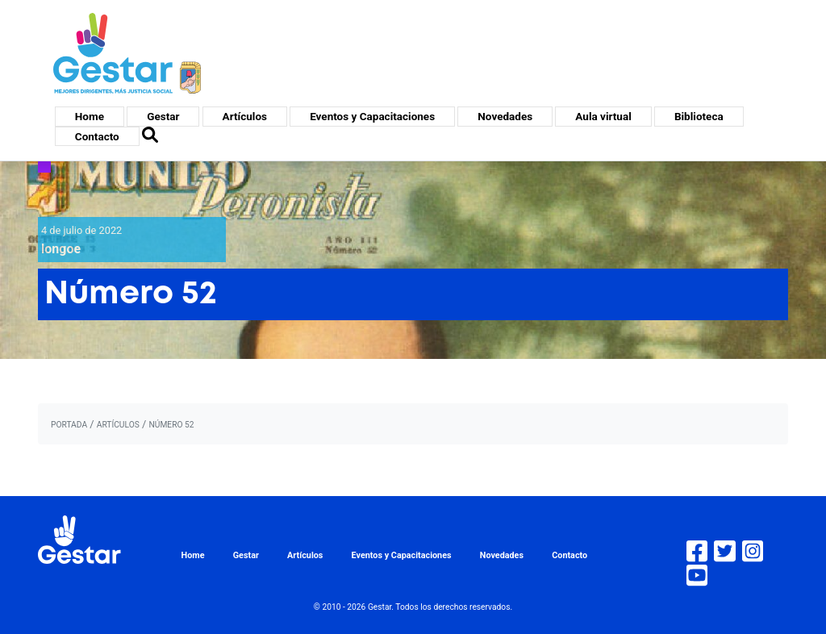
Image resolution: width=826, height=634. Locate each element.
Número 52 (171, 424)
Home (89, 116)
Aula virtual (603, 116)
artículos (118, 424)
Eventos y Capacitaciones (372, 116)
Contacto (97, 136)
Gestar (163, 116)
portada (69, 424)
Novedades (505, 116)
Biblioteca (699, 116)
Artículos (245, 116)
